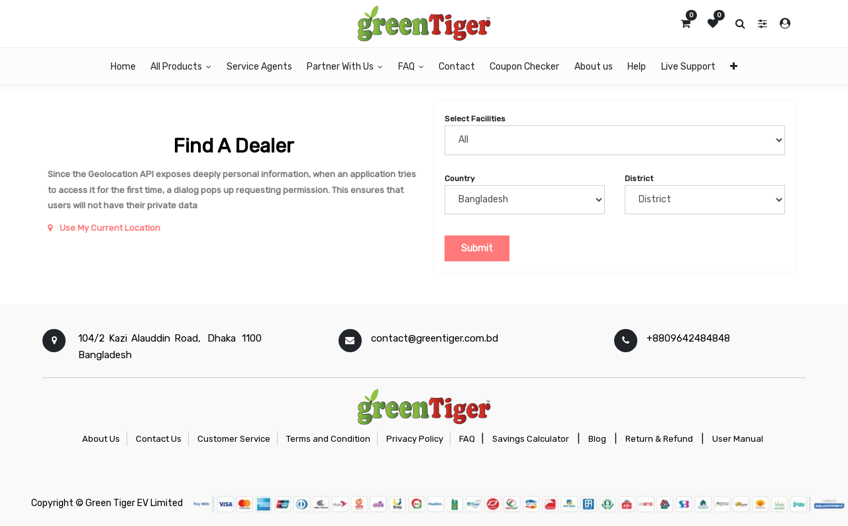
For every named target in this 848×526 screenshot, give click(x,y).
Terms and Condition (328, 439)
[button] (734, 66)
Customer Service (233, 439)
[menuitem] (123, 66)
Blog (597, 439)
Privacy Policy (414, 439)
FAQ (467, 439)
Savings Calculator (530, 439)
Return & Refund (659, 439)
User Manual (737, 439)
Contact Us (159, 439)
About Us (101, 439)
